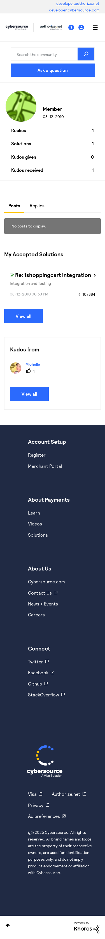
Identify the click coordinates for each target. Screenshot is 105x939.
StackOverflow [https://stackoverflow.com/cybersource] (43, 694)
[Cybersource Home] (45, 761)
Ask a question (53, 70)
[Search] (53, 54)
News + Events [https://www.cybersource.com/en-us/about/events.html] (43, 603)
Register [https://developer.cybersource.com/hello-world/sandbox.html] (37, 454)
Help (73, 27)
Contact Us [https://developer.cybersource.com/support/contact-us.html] (40, 592)
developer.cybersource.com (74, 10)
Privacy (35, 805)
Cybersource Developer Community (17, 27)
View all (23, 316)
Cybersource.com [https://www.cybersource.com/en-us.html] (46, 581)
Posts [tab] (14, 205)
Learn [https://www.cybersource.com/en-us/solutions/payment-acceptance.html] (34, 512)
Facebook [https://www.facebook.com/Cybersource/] (38, 672)
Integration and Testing (30, 283)
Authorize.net (66, 794)
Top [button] (7, 925)
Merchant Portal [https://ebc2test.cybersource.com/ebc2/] (45, 466)
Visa (32, 794)
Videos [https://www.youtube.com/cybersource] (35, 523)
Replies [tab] (37, 205)
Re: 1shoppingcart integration (53, 274)
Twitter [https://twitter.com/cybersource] (35, 661)
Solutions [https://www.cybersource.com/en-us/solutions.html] (38, 534)
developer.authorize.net (77, 3)
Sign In (81, 27)
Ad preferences (44, 816)
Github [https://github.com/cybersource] (35, 683)
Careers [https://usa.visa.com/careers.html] (36, 614)
